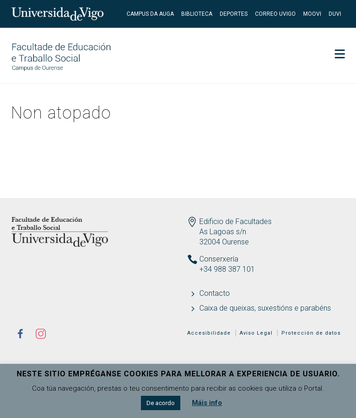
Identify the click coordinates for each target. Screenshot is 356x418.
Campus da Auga (150, 14)
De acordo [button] (160, 402)
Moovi (312, 14)
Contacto (214, 293)
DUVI (335, 14)
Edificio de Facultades (235, 221)
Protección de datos (311, 333)
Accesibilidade (209, 333)
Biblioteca (196, 14)
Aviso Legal (256, 333)
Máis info (207, 403)
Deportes (234, 14)
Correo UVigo (275, 14)
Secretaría (319, 41)
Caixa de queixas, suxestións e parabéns (265, 308)
